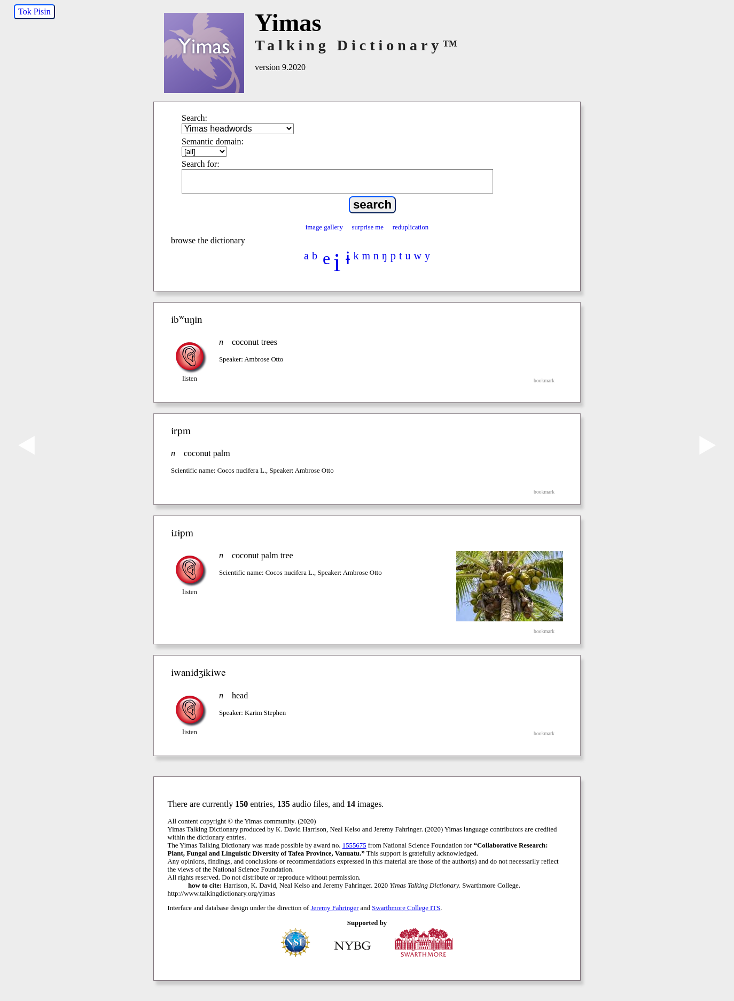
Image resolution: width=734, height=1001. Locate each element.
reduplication (411, 227)
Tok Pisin (34, 11)
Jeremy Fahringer (335, 908)
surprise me (368, 227)
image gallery (324, 227)
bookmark (544, 380)
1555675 (354, 845)
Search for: (201, 163)
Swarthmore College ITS (406, 908)
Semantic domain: (213, 141)
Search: (194, 117)
